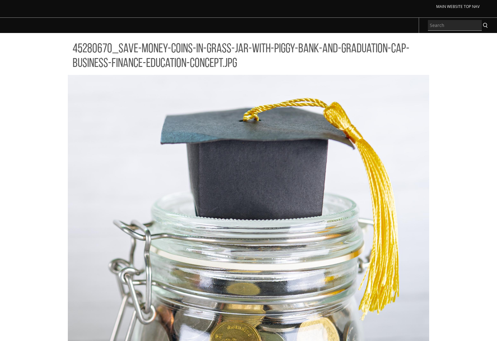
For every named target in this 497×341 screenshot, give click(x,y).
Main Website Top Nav (458, 6)
